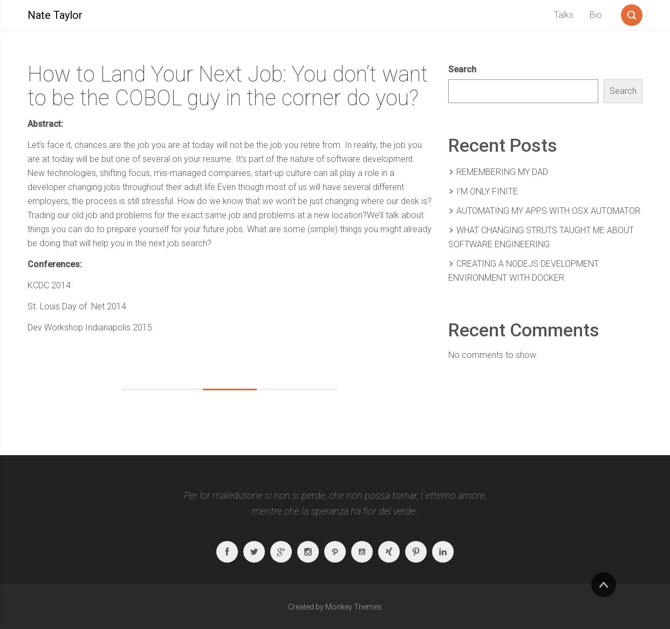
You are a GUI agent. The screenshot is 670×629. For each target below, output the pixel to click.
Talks (563, 15)
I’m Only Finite (487, 191)
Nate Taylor (55, 15)
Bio (596, 15)
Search (462, 69)
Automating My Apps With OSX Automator (548, 211)
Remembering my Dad (502, 172)
